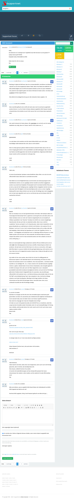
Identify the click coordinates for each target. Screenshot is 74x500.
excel (59, 175)
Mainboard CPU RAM (22, 47)
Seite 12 (4, 484)
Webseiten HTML (61, 150)
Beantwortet (11, 81)
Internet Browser (61, 113)
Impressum (59, 478)
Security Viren (60, 106)
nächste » (26, 72)
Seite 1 (7, 478)
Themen (45, 37)
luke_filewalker (24, 81)
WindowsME (59, 84)
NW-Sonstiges (60, 145)
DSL (57, 133)
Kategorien (50, 37)
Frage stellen (61, 37)
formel (58, 182)
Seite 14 (12, 484)
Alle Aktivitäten (22, 37)
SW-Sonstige (60, 115)
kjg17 (22, 133)
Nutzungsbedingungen (61, 481)
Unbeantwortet (39, 37)
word (65, 180)
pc (63, 182)
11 (70, 186)
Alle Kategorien (60, 62)
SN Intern (59, 159)
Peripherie (59, 123)
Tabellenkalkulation (61, 98)
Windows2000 (60, 79)
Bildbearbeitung (60, 103)
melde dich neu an (15, 454)
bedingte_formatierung (62, 186)
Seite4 (4, 480)
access (68, 182)
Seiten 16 (4, 486)
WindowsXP (59, 76)
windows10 (60, 177)
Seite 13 (8, 484)
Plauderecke (60, 157)
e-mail (68, 186)
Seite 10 (11, 482)
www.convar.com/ (13, 342)
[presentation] (13, 450)
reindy (22, 319)
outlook (62, 180)
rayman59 (23, 289)
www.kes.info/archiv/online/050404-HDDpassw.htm (22, 333)
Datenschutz (59, 484)
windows (66, 175)
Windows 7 (59, 71)
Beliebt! (33, 37)
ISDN (58, 135)
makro (65, 177)
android (69, 180)
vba (62, 175)
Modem (58, 140)
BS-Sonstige (59, 91)
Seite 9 (7, 482)
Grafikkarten (60, 120)
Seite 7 (14, 480)
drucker (58, 184)
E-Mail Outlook (60, 108)
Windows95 (59, 89)
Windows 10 (59, 67)
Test (58, 162)
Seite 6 (11, 480)
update (62, 184)
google (61, 182)
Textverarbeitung (61, 96)
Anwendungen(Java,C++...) (63, 152)
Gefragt (10, 47)
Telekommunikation (61, 142)
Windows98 (59, 86)
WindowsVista (60, 74)
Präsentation (60, 111)
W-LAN (58, 138)
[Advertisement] (37, 23)
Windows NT (60, 81)
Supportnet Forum (10, 36)
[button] (6, 405)
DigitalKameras (60, 128)
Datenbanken (60, 101)
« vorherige (8, 72)
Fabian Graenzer (24, 497)
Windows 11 (59, 64)
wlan (66, 182)
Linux (58, 93)
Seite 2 (10, 478)
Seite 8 (3, 482)
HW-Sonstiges (60, 130)
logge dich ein (7, 454)
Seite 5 (7, 480)
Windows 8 (59, 69)
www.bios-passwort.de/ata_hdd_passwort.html (21, 327)
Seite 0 (3, 478)
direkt (8, 486)
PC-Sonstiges (60, 155)
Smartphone (60, 125)
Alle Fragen (28, 37)
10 (63, 177)
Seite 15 (16, 484)
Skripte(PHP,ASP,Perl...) (62, 147)
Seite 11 (15, 482)
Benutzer (56, 37)
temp (58, 164)
